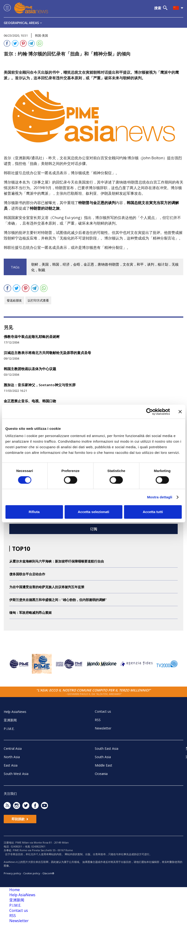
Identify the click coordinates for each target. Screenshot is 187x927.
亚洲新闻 (10, 720)
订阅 (93, 529)
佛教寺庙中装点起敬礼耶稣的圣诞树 (32, 336)
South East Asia (106, 748)
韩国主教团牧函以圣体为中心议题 (30, 368)
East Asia (10, 765)
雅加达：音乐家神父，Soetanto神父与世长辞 (40, 384)
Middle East (103, 765)
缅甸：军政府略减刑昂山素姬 (30, 612)
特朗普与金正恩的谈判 (97, 202)
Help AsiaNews (15, 711)
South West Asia (16, 773)
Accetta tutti (153, 512)
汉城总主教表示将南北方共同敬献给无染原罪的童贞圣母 (47, 352)
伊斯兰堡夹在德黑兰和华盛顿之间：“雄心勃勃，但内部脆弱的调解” (58, 599)
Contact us (103, 711)
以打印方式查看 (38, 300)
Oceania (101, 773)
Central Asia (13, 748)
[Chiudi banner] (180, 411)
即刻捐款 (20, 819)
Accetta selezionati (93, 512)
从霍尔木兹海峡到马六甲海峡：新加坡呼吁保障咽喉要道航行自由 (56, 561)
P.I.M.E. (9, 728)
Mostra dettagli (159, 497)
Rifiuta (34, 512)
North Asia (12, 757)
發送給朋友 (14, 300)
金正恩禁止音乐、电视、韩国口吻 (30, 401)
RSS (98, 720)
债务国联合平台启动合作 (27, 574)
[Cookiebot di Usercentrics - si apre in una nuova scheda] (149, 411)
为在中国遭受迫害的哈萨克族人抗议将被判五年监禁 (46, 587)
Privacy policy (12, 873)
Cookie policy (31, 873)
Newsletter (103, 728)
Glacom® (48, 873)
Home (14, 889)
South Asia (103, 757)
